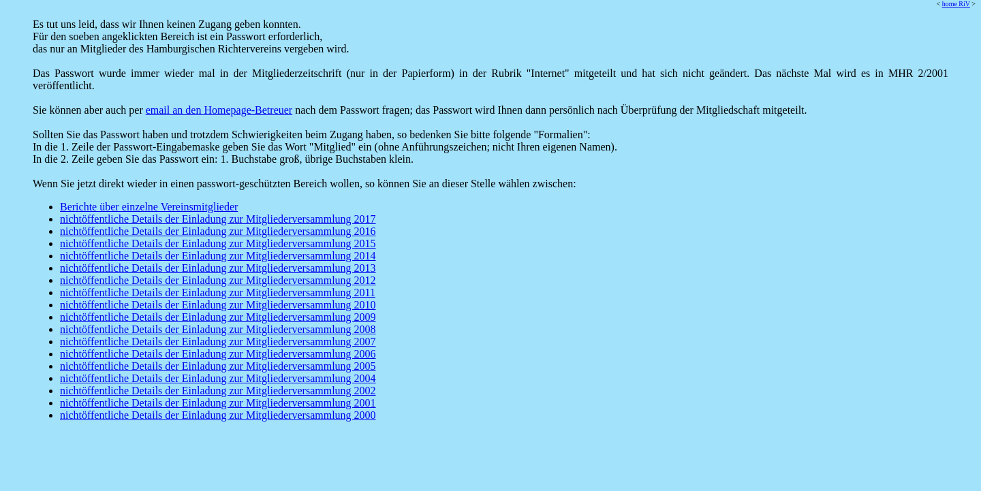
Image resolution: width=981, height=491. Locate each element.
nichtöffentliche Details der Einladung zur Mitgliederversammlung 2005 (218, 366)
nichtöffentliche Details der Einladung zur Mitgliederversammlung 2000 (218, 415)
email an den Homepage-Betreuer (219, 110)
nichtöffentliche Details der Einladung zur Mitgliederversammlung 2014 (218, 256)
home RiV (956, 3)
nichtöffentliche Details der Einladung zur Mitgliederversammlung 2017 (218, 219)
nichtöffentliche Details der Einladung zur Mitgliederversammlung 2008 (218, 329)
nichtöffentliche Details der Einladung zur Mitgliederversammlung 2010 (218, 305)
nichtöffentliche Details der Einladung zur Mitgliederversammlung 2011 (217, 292)
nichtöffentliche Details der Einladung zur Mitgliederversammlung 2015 (218, 243)
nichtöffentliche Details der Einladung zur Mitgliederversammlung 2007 (218, 341)
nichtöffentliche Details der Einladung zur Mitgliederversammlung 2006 (218, 354)
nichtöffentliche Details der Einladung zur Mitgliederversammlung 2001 (218, 403)
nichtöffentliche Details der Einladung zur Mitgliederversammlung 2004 (218, 378)
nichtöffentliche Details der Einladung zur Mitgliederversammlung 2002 (218, 390)
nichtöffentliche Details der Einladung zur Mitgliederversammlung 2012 (218, 280)
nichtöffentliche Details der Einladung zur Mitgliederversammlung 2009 (218, 317)
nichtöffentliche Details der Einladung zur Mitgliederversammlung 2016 (218, 231)
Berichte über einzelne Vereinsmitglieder (149, 206)
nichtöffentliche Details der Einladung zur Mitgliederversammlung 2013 (218, 268)
